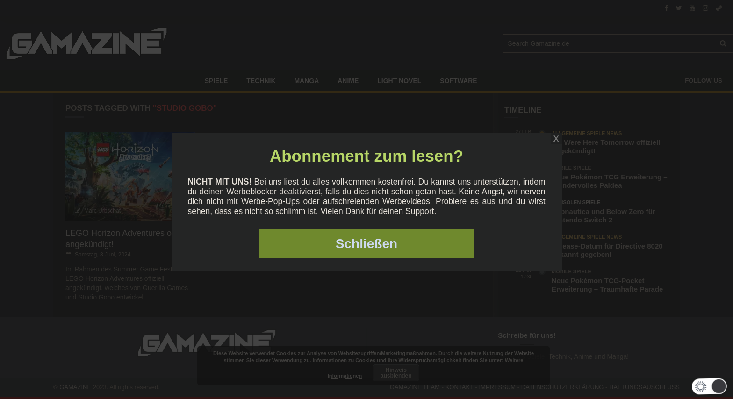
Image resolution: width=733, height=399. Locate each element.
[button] (706, 386)
